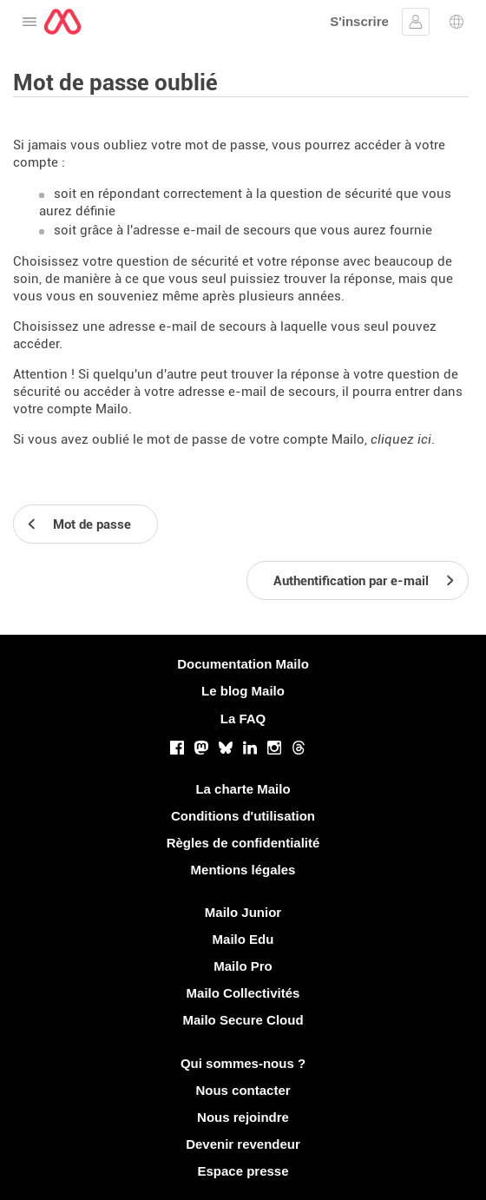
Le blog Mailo (243, 690)
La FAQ (243, 718)
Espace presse (242, 1171)
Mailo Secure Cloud (242, 1019)
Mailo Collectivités (243, 993)
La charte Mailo (242, 788)
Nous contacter (242, 1090)
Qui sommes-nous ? (243, 1063)
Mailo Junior (243, 912)
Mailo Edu (243, 939)
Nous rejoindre (243, 1117)
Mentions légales (243, 869)
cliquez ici (401, 439)
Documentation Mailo (243, 663)
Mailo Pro (243, 966)
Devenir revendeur (243, 1144)
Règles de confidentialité (243, 842)
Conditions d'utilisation (243, 815)
